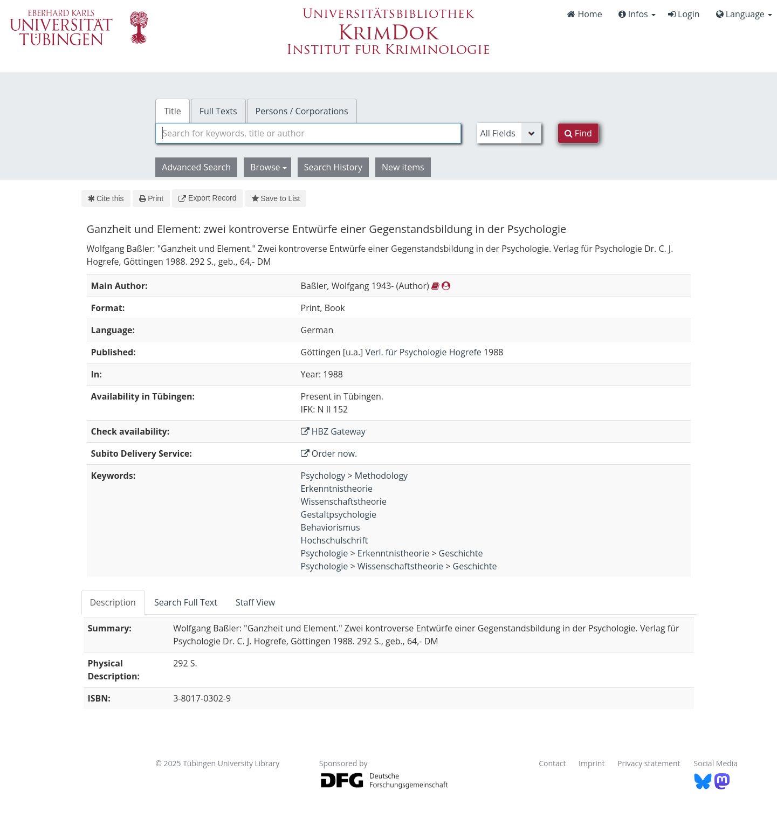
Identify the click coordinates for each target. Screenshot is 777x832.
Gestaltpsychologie (338, 514)
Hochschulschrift (334, 540)
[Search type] (509, 133)
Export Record (207, 198)
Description (113, 602)
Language (744, 14)
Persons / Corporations (302, 111)
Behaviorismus (330, 527)
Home (584, 14)
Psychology (323, 476)
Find (578, 133)
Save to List (276, 198)
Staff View (255, 602)
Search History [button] (333, 167)
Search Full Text (185, 602)
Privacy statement (648, 763)
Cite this (106, 198)
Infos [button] (637, 14)
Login (684, 14)
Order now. (329, 453)
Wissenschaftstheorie (344, 501)
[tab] (113, 602)
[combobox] (307, 133)
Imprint (591, 763)
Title (172, 111)
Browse (268, 167)
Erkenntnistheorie (337, 488)
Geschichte (461, 553)
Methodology (381, 476)
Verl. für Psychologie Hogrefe (424, 352)
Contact (552, 763)
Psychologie (324, 553)
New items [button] (403, 167)
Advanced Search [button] (196, 167)
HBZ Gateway (333, 431)
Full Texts (218, 111)
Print (151, 198)
